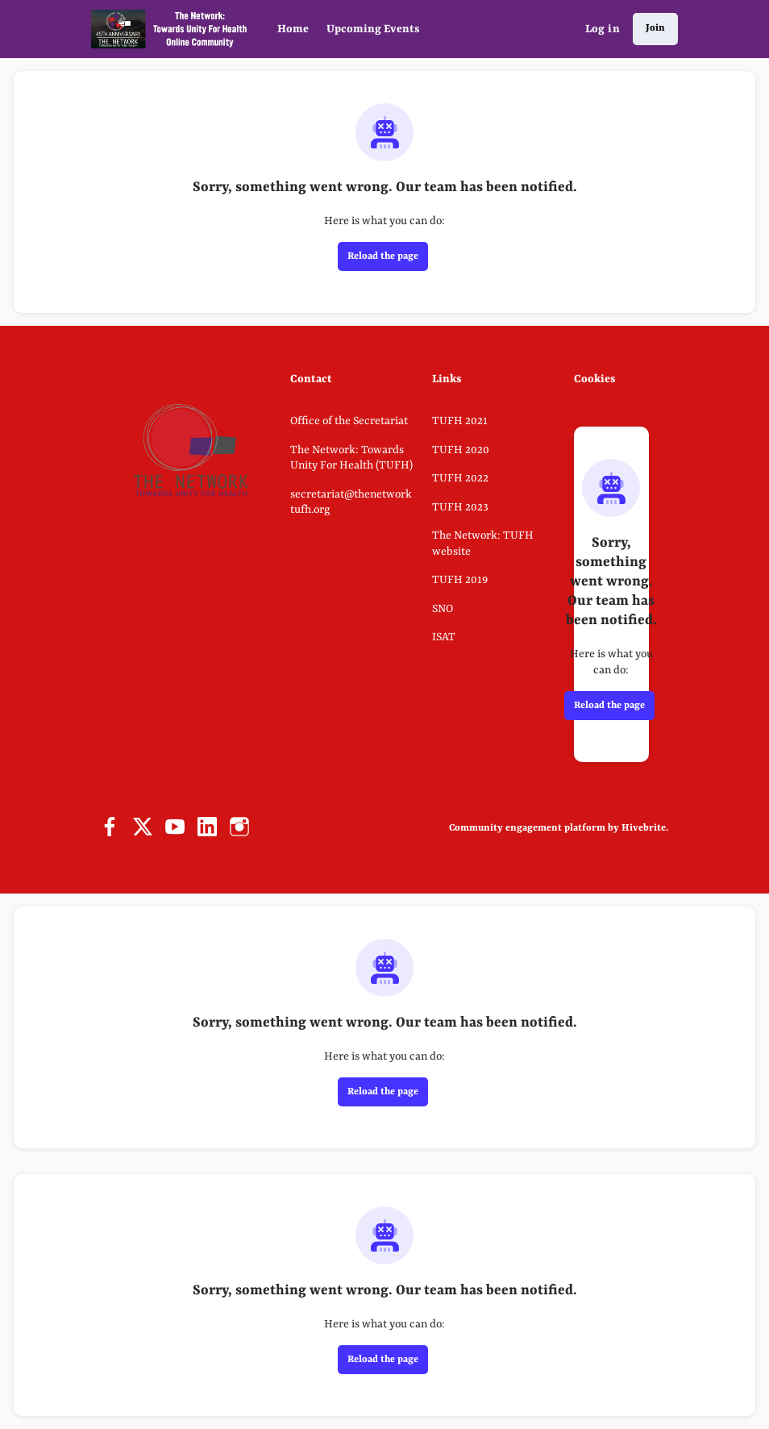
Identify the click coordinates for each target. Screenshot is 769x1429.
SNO (442, 608)
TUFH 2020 (460, 450)
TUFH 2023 (460, 507)
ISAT (443, 637)
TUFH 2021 (460, 421)
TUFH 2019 (460, 579)
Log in (602, 29)
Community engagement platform (527, 828)
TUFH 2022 (460, 478)
